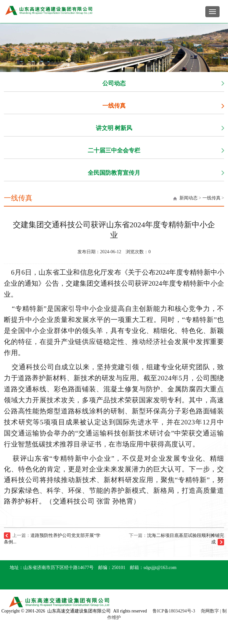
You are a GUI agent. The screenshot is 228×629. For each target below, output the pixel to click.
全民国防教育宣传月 (114, 173)
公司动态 (114, 83)
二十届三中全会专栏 (114, 150)
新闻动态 (188, 198)
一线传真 (114, 105)
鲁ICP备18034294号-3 (174, 611)
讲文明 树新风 (114, 128)
